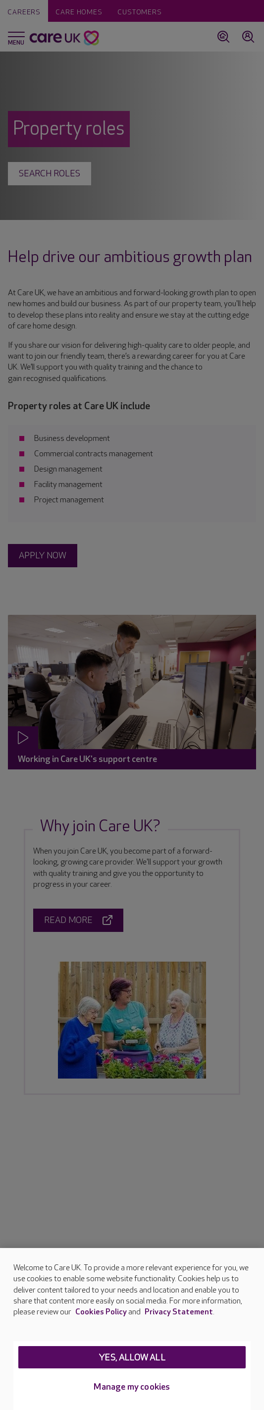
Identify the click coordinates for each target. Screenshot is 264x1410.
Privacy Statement (179, 1312)
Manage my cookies (132, 1387)
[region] (132, 1329)
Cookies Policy (101, 1312)
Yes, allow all (132, 1358)
